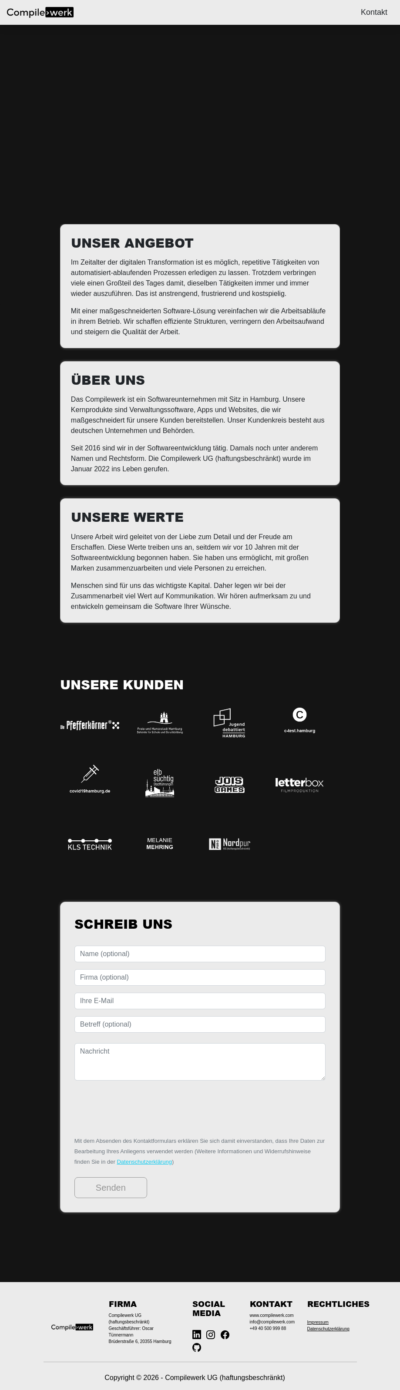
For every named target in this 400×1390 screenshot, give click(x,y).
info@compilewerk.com (272, 1321)
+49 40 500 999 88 (268, 1328)
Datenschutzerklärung (144, 1161)
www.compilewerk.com (272, 1315)
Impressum (318, 1322)
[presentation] (140, 1108)
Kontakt (374, 12)
